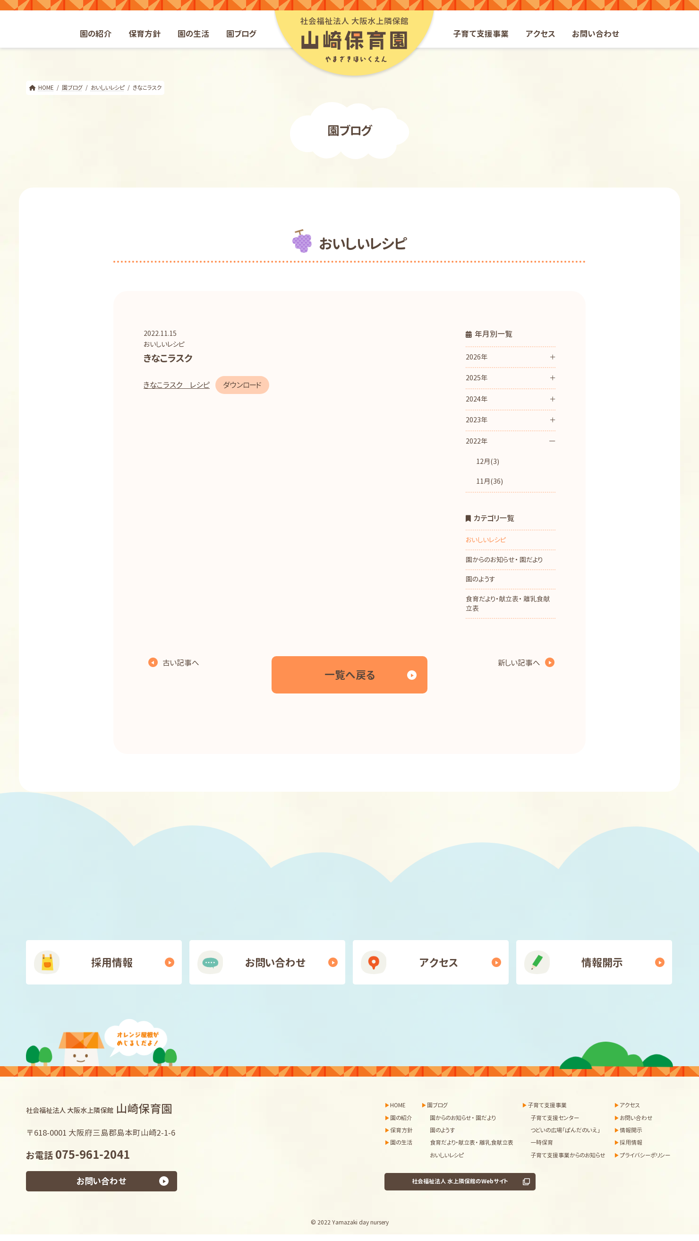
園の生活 (401, 1143)
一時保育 (541, 1143)
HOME (398, 1105)
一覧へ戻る (349, 675)
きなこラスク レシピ (177, 385)
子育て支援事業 (547, 1105)
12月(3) (487, 461)
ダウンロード (242, 385)
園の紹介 (401, 1118)
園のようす (480, 578)
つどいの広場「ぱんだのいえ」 (565, 1130)
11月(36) (489, 481)
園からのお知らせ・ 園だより (504, 559)
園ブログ (437, 1105)
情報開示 (602, 962)
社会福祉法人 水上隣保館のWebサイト (460, 1182)
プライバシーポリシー (645, 1155)
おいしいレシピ (164, 344)
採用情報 (112, 962)
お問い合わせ (275, 962)
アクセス (438, 962)
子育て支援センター (554, 1118)
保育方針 (401, 1130)
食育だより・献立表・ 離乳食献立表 (508, 603)
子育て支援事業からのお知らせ (567, 1155)
